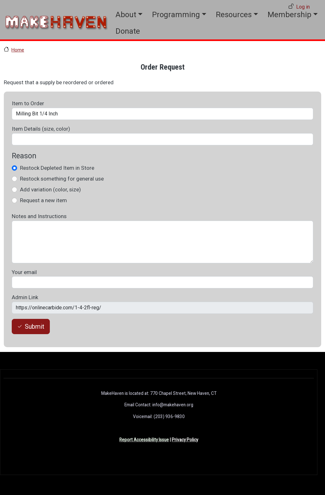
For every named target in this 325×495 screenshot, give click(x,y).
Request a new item (43, 200)
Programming (176, 14)
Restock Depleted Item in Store (57, 168)
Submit (34, 326)
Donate (128, 31)
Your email (24, 272)
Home (17, 50)
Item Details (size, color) (41, 129)
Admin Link (25, 297)
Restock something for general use (62, 178)
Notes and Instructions (39, 216)
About (126, 14)
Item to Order (28, 103)
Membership (289, 14)
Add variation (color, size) (50, 189)
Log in (303, 7)
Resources (234, 14)
